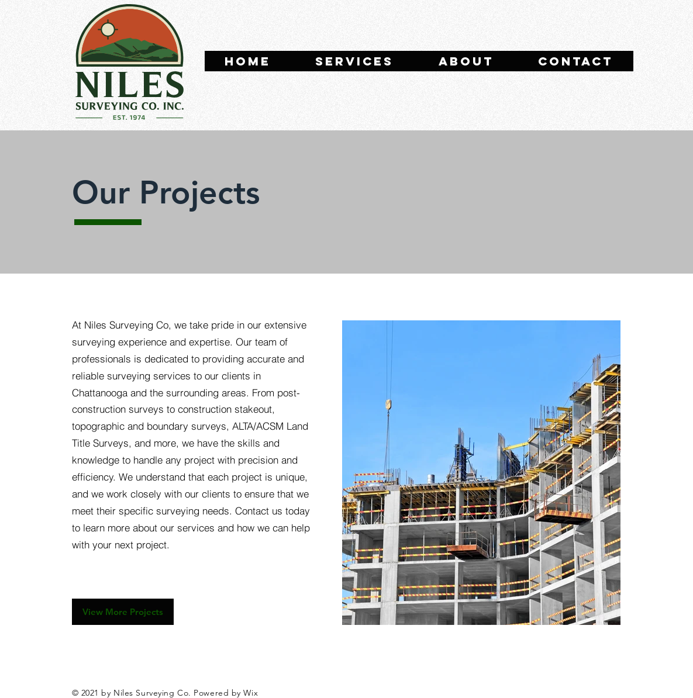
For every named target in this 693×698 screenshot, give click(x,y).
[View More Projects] (123, 612)
